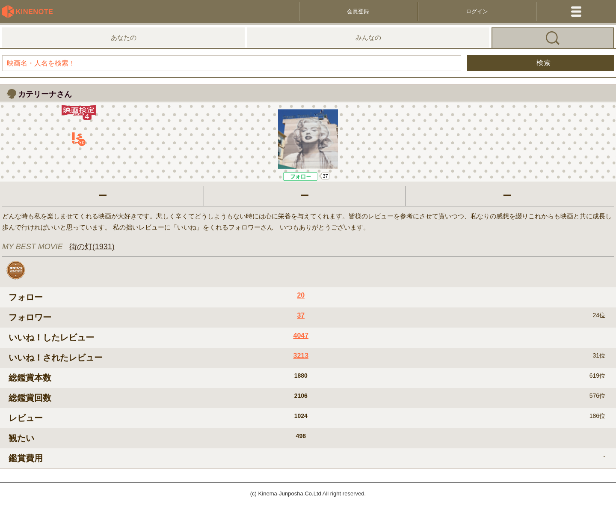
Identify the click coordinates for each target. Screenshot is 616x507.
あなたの (123, 37)
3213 (300, 355)
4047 (300, 335)
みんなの (368, 37)
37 (325, 176)
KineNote (30, 11)
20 (301, 295)
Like (300, 176)
